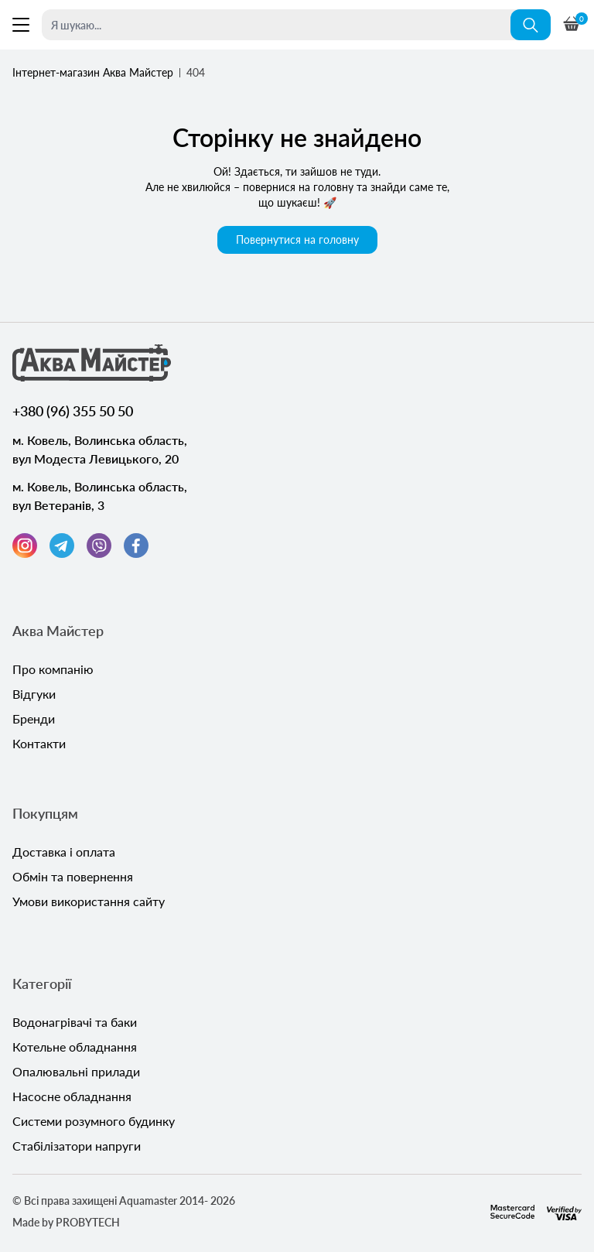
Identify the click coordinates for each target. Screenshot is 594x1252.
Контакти (39, 743)
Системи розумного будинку (93, 1120)
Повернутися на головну (297, 239)
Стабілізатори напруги (76, 1145)
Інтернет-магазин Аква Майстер (92, 72)
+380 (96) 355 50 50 (72, 410)
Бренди (33, 718)
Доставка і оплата (63, 851)
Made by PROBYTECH (66, 1222)
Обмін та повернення (72, 876)
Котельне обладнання (74, 1046)
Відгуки (34, 693)
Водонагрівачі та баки (74, 1021)
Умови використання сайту (88, 901)
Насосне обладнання (71, 1096)
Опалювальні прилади (76, 1071)
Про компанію (53, 669)
